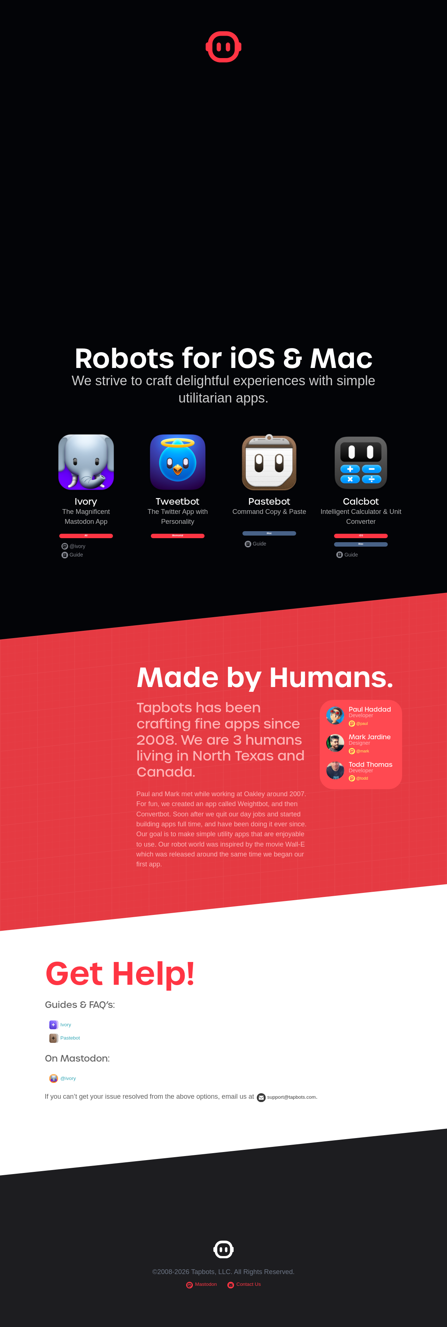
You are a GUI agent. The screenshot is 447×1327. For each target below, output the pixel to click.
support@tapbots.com (295, 1119)
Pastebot (68, 1059)
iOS (361, 540)
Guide (72, 565)
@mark (361, 770)
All (86, 540)
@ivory (73, 556)
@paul (360, 743)
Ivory (62, 1044)
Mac (269, 538)
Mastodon (197, 1307)
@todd (360, 798)
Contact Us (248, 1307)
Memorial (177, 540)
